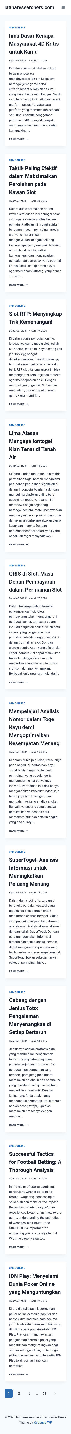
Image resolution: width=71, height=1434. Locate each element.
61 (44, 1393)
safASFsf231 (19, 60)
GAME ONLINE (17, 27)
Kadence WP (43, 1422)
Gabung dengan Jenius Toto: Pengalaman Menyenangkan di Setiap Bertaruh (30, 1016)
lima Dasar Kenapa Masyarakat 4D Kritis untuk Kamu (34, 44)
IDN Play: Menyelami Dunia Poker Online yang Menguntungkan (35, 1284)
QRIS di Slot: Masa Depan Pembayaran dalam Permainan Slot (35, 582)
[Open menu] (62, 7)
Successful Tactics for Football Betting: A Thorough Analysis (35, 1162)
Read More (18, 139)
